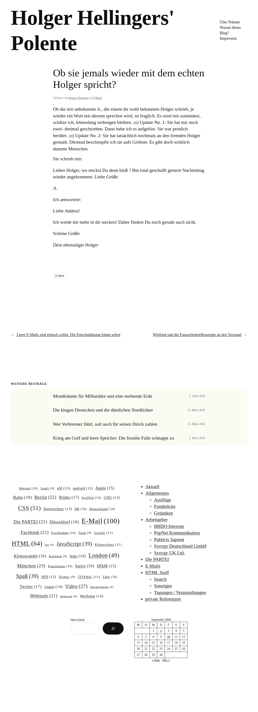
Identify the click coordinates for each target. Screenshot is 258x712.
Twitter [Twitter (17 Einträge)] (31, 586)
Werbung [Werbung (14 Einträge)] (91, 596)
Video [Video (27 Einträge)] (76, 586)
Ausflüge (162, 499)
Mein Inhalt (78, 620)
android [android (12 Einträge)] (83, 488)
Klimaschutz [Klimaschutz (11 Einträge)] (108, 544)
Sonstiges (163, 585)
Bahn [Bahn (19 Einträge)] (22, 497)
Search (160, 579)
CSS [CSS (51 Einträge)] (29, 508)
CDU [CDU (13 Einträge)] (112, 497)
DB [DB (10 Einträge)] (80, 509)
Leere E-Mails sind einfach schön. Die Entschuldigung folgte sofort (68, 335)
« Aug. (156, 660)
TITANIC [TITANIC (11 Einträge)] (89, 576)
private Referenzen (163, 599)
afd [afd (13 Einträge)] (63, 488)
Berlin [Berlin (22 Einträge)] (45, 497)
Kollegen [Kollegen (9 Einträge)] (58, 556)
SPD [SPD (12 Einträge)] (48, 576)
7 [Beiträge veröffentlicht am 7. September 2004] (146, 636)
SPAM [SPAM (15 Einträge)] (106, 566)
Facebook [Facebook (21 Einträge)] (35, 532)
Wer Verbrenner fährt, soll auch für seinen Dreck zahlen (105, 424)
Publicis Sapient (169, 539)
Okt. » (166, 660)
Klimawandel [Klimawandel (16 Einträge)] (30, 556)
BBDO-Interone (169, 526)
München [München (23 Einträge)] (31, 566)
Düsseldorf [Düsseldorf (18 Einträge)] (64, 522)
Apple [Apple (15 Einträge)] (104, 488)
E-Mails (97, 98)
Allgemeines (157, 493)
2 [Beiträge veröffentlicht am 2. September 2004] (161, 630)
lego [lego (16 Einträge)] (78, 556)
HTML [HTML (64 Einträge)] (27, 543)
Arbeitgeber (156, 519)
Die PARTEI (157, 559)
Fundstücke (164, 506)
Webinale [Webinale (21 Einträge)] (44, 595)
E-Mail (59, 275)
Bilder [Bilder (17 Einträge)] (69, 497)
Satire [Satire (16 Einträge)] (84, 566)
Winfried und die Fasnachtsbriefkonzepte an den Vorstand (197, 335)
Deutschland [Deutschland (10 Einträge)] (102, 509)
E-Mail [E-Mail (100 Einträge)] (100, 521)
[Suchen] (113, 628)
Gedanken (163, 513)
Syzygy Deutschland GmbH (180, 546)
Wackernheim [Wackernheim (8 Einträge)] (102, 587)
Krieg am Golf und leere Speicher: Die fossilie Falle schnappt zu (113, 438)
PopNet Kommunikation (177, 532)
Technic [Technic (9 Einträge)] (67, 577)
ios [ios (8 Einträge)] (49, 545)
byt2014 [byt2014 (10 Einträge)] (91, 498)
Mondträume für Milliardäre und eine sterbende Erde (102, 396)
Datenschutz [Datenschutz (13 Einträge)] (57, 509)
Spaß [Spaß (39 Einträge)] (27, 576)
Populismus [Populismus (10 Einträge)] (60, 566)
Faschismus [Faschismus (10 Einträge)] (63, 533)
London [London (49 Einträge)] (103, 555)
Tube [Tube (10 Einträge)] (110, 577)
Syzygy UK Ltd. (169, 552)
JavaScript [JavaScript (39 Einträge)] (74, 543)
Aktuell (152, 486)
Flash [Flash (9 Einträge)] (84, 533)
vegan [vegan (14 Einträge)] (53, 587)
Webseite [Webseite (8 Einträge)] (68, 596)
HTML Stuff (157, 572)
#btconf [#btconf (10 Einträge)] (28, 488)
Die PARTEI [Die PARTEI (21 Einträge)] (30, 521)
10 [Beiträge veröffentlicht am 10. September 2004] (168, 636)
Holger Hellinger (78, 98)
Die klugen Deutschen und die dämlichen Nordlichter (103, 410)
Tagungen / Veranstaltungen (180, 592)
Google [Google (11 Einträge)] (103, 532)
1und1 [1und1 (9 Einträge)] (47, 488)
